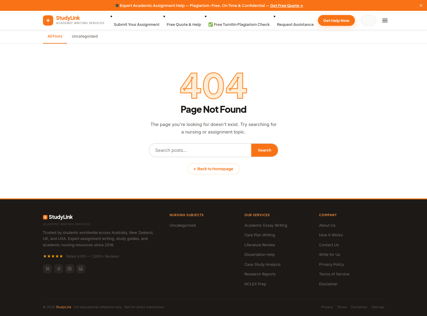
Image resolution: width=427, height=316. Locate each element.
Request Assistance (295, 24)
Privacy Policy (331, 264)
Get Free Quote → (286, 5)
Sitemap (377, 307)
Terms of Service (334, 274)
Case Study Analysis (262, 264)
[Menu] (385, 20)
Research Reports (260, 274)
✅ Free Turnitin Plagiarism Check (239, 24)
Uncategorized (85, 36)
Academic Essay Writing (265, 225)
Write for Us (329, 254)
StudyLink (64, 307)
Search (264, 150)
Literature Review (259, 245)
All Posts (55, 36)
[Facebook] (58, 268)
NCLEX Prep (255, 284)
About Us (327, 225)
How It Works (331, 235)
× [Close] (421, 5)
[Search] (370, 20)
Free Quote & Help (184, 24)
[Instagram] (69, 268)
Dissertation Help (259, 254)
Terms (342, 307)
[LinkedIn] (80, 268)
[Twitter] (47, 268)
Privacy (327, 307)
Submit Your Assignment (137, 24)
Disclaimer (328, 284)
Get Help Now (336, 20)
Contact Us (329, 245)
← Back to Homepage (213, 168)
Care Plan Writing (259, 235)
